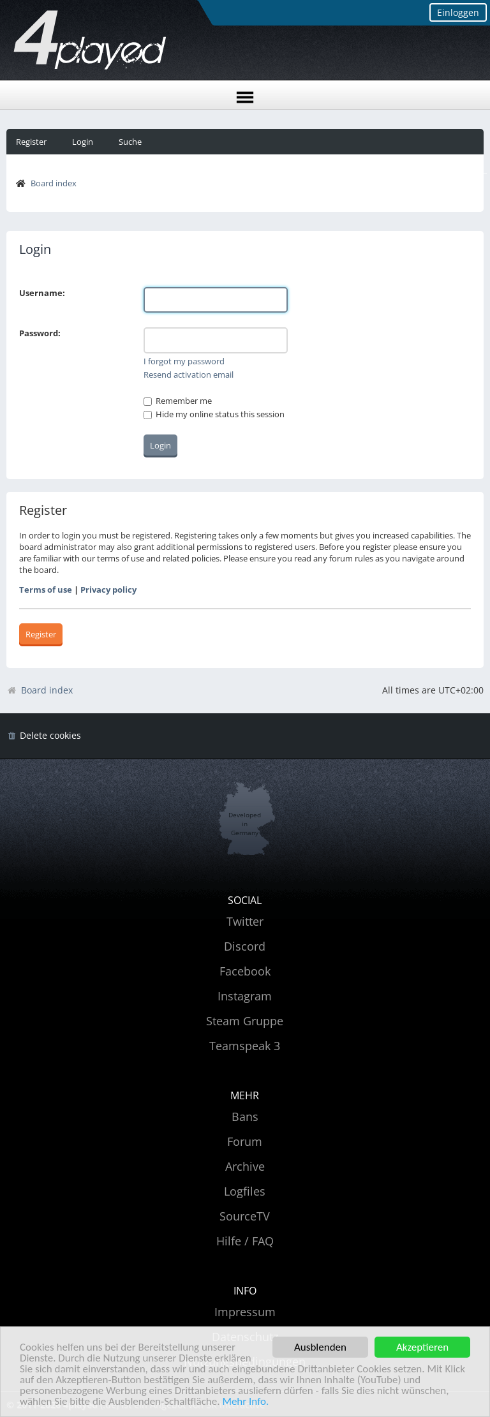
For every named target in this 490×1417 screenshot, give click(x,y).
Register (31, 141)
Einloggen (458, 12)
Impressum (245, 1311)
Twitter (245, 921)
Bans (245, 1116)
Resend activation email (189, 374)
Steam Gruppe (244, 1020)
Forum (244, 1141)
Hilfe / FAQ (245, 1241)
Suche (130, 141)
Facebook (245, 971)
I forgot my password (184, 361)
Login (82, 141)
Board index (54, 183)
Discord (244, 946)
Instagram (245, 996)
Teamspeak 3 (244, 1045)
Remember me (178, 400)
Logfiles (244, 1191)
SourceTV (244, 1216)
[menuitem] (43, 736)
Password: (40, 333)
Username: (42, 293)
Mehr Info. (245, 1402)
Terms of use (45, 589)
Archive (245, 1166)
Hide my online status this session (214, 414)
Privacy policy (108, 589)
